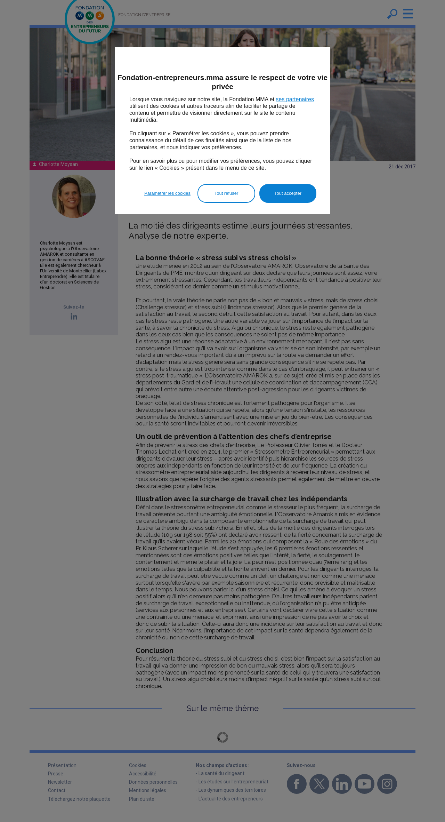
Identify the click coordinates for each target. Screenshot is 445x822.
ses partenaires (295, 99)
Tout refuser (226, 193)
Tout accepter (287, 193)
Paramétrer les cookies (167, 193)
